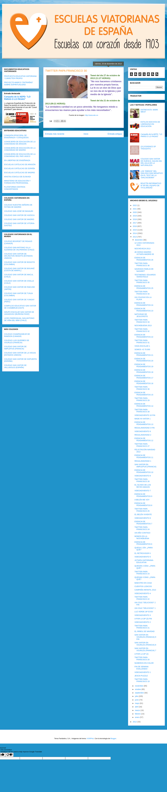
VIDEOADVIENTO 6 (142, 518)
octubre (138, 689)
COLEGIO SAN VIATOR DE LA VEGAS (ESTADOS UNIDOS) (20, 354)
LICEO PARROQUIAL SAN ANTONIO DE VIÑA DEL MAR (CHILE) (19, 319)
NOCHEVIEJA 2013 (142, 249)
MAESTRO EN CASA (143, 583)
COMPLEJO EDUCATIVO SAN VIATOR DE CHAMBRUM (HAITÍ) (20, 307)
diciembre (139, 240)
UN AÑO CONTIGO (142, 533)
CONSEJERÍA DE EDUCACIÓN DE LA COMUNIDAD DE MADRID (19, 149)
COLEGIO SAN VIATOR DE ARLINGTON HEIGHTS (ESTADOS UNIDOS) (18, 256)
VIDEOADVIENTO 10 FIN (144, 415)
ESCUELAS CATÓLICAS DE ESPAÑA (19, 168)
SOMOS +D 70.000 (142, 349)
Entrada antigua (115, 134)
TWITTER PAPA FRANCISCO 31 (142, 341)
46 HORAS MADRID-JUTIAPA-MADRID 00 (144, 253)
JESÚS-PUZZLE (141, 676)
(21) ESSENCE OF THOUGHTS (148, 148)
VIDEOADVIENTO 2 (142, 622)
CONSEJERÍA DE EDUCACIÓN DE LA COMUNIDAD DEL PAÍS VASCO (19, 155)
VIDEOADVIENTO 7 (142, 491)
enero (137, 717)
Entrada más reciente (54, 134)
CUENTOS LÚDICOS (143, 586)
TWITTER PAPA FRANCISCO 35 (142, 281)
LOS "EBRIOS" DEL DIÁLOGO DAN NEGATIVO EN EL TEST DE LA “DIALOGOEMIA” (152, 174)
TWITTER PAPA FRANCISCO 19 (142, 680)
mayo (137, 703)
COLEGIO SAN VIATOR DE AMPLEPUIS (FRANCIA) (15, 347)
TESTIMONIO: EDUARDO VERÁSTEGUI (145, 276)
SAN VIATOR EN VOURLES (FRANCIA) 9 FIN (145, 637)
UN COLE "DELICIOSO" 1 (145, 608)
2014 (135, 233)
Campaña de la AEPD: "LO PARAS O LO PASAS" (17, 98)
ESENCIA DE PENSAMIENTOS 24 (143, 304)
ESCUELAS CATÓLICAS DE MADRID (19, 173)
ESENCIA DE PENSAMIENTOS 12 (143, 439)
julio (137, 696)
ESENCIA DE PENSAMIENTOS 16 (143, 382)
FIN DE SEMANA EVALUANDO (141, 668)
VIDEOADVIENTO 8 (142, 476)
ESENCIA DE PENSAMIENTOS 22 (143, 336)
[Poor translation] (9, 755)
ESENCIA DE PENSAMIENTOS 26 (143, 259)
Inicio (86, 134)
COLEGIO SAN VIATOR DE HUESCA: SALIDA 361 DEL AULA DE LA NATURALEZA (151, 162)
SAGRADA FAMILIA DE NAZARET (144, 270)
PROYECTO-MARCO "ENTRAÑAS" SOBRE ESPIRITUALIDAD (18, 83)
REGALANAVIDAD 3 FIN (144, 428)
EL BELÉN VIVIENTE (143, 514)
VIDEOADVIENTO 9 (142, 431)
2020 (135, 212)
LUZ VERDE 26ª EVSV (143, 612)
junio (137, 700)
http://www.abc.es (91, 115)
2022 (135, 205)
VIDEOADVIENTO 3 (142, 615)
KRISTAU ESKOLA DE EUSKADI (17, 177)
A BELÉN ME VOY (142, 500)
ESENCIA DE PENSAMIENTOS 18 (143, 371)
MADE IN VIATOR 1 (142, 419)
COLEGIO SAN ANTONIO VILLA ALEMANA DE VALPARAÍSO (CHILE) (19, 249)
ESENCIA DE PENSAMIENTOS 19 (143, 365)
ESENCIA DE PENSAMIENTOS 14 (143, 405)
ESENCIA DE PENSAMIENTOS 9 (143, 495)
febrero (138, 714)
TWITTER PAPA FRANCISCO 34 (142, 293)
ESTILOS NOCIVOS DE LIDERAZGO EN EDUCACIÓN (150, 124)
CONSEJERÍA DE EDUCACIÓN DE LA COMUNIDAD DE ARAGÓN (19, 143)
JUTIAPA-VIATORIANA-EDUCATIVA (144, 561)
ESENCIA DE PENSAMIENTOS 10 (143, 471)
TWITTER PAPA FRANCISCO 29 (142, 399)
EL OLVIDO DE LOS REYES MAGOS (142, 486)
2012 (135, 722)
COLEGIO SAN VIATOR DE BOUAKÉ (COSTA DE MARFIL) (19, 269)
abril (137, 707)
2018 (135, 219)
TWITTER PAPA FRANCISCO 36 (142, 264)
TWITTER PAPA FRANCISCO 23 (142, 573)
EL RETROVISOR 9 (142, 553)
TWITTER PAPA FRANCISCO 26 (142, 480)
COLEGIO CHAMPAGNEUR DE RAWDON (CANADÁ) (17, 335)
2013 (135, 237)
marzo (137, 710)
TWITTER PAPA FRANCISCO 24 (142, 528)
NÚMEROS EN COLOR (144, 663)
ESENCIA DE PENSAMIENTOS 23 (143, 310)
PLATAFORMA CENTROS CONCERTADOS (14, 188)
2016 (135, 226)
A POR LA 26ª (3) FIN (143, 619)
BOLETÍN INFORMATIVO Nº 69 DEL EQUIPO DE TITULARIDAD (151, 185)
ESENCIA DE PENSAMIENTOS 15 (143, 394)
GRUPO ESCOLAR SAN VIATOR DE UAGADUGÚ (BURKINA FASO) (19, 313)
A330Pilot (90, 738)
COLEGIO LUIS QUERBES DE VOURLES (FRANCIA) (16, 341)
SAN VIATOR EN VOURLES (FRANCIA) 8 (145, 644)
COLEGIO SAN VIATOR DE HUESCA (19, 215)
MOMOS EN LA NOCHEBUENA (141, 537)
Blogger (113, 738)
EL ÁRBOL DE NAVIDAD (144, 631)
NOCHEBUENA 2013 (143, 325)
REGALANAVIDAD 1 (142, 461)
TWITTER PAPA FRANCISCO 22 (142, 598)
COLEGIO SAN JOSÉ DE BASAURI (18, 211)
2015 (135, 230)
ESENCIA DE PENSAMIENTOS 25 (143, 287)
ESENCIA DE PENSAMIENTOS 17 (143, 377)
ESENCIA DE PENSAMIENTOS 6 (143, 543)
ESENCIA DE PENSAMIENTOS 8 (143, 504)
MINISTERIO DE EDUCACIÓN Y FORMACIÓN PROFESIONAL (17, 182)
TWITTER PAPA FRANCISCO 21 (142, 627)
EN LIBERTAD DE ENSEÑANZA (17, 160)
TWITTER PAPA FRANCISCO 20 (142, 658)
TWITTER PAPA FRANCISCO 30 (142, 388)
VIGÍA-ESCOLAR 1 (142, 346)
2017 (135, 223)
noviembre (139, 686)
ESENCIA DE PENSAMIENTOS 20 (143, 360)
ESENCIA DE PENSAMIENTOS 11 (143, 456)
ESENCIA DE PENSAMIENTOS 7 (143, 522)
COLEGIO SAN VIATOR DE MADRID (19, 219)
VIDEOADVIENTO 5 (142, 557)
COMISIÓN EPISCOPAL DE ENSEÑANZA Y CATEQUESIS (16, 136)
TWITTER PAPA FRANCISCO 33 (142, 321)
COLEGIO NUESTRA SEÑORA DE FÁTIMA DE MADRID (18, 206)
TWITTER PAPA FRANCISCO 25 (142, 510)
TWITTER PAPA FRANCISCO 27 (142, 445)
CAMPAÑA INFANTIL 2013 (145, 590)
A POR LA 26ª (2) (141, 654)
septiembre (139, 693)
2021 (135, 209)
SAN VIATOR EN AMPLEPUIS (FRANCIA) (145, 465)
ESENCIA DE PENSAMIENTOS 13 (143, 423)
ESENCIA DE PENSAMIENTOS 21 (143, 354)
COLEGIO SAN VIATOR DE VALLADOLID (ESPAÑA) (15, 366)
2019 (135, 216)
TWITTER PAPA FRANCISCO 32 (142, 330)
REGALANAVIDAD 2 (142, 435)
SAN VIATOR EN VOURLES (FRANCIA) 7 (145, 649)
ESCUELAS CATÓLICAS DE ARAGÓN (19, 164)
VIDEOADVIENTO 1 (142, 672)
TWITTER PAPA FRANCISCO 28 (142, 411)
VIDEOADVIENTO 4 (142, 593)
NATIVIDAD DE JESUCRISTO (141, 315)
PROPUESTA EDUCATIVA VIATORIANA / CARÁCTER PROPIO (20, 77)
